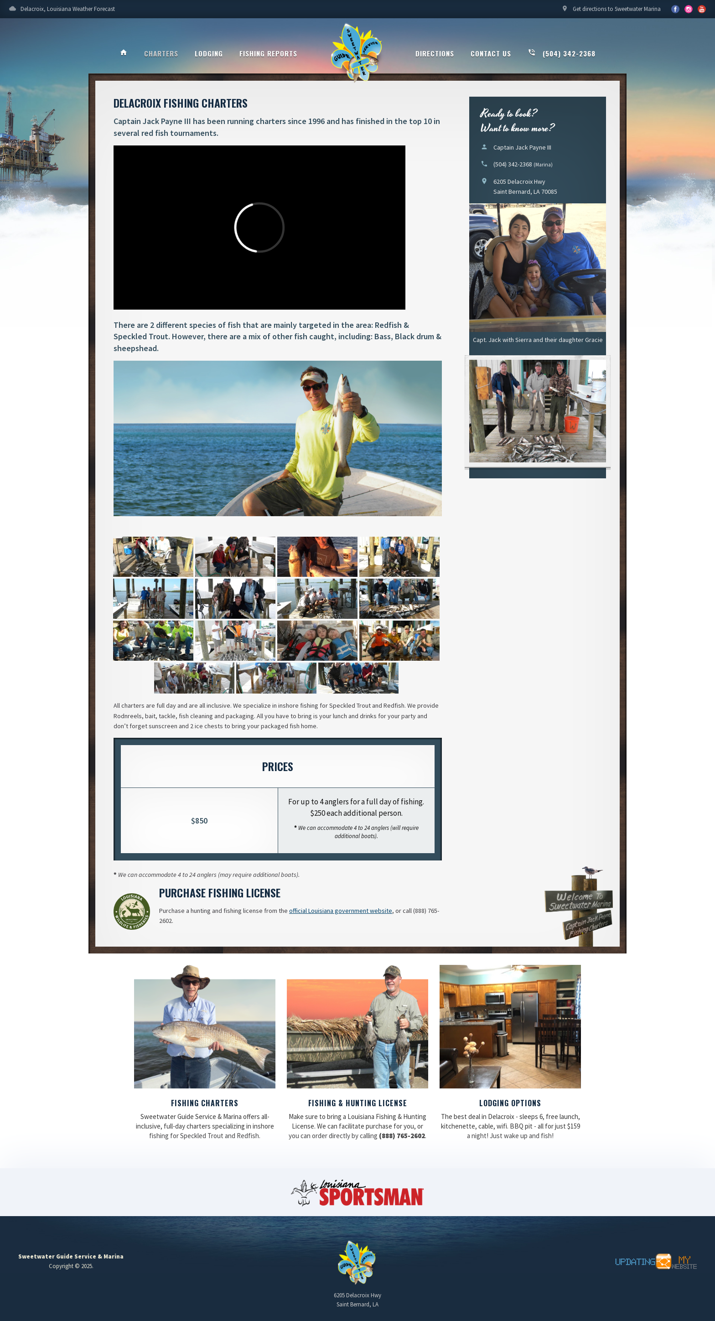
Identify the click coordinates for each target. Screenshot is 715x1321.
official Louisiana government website (340, 911)
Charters (161, 53)
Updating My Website (651, 1261)
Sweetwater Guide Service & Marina (357, 53)
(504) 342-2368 (562, 53)
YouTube (688, 9)
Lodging (209, 53)
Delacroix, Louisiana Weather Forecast (62, 11)
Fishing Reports (268, 53)
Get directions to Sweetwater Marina (611, 11)
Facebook (675, 9)
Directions (434, 53)
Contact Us (491, 53)
